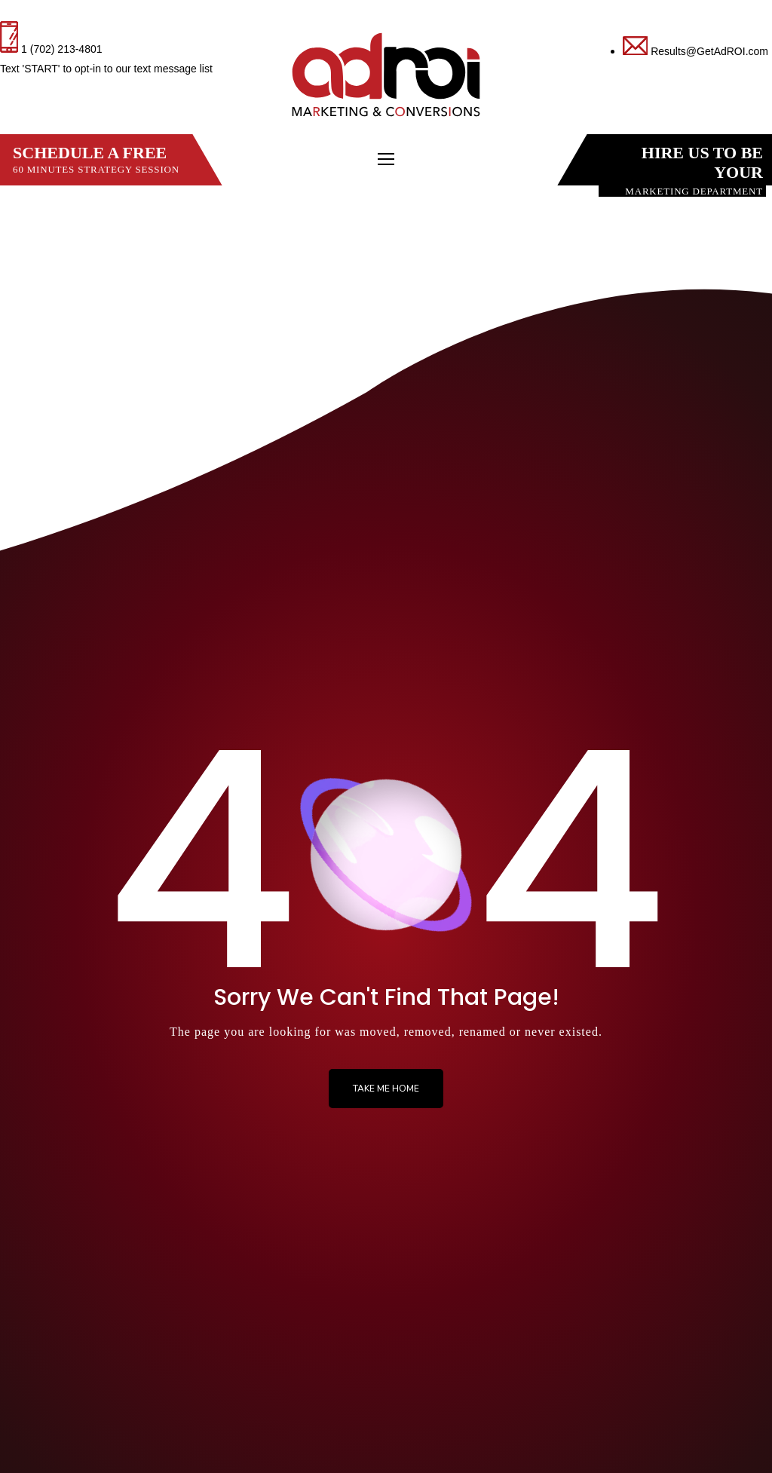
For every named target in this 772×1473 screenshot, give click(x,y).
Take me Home (386, 1089)
